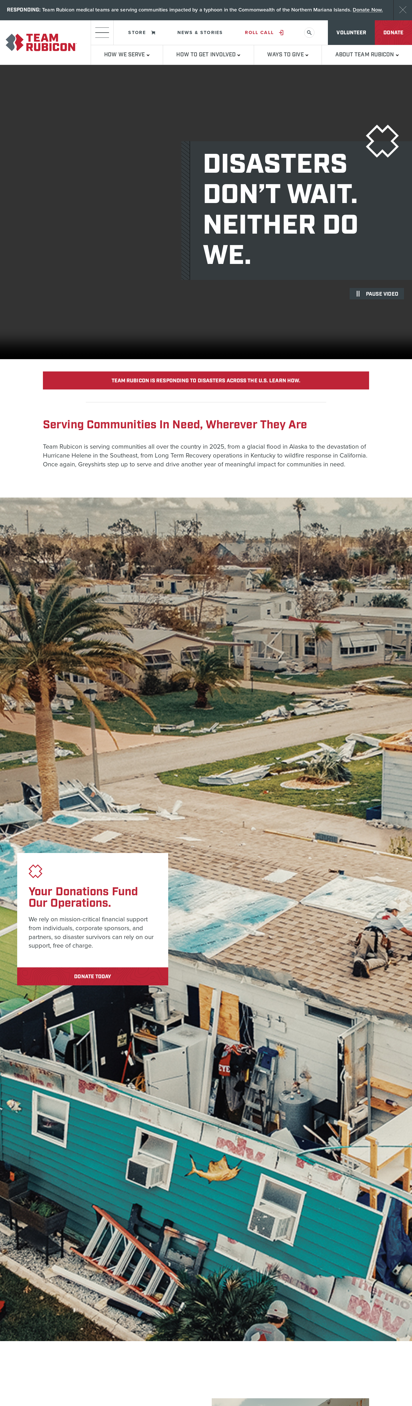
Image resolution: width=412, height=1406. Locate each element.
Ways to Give (287, 56)
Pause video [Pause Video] (376, 295)
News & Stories (200, 33)
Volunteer (351, 34)
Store (141, 33)
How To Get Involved (208, 56)
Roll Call (264, 33)
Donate (393, 34)
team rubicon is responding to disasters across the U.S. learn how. (206, 382)
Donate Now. (368, 10)
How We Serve (126, 56)
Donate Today (92, 978)
